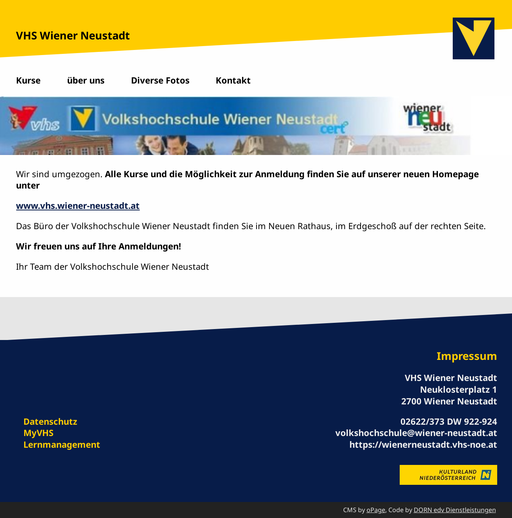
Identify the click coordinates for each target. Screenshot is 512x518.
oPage (376, 510)
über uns (86, 80)
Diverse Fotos (160, 80)
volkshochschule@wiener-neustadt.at (416, 433)
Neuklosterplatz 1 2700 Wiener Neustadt (449, 395)
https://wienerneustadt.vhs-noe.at (423, 444)
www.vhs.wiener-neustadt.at (78, 205)
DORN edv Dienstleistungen (455, 510)
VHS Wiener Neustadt (73, 35)
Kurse (28, 80)
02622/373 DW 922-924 (448, 421)
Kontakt (233, 80)
